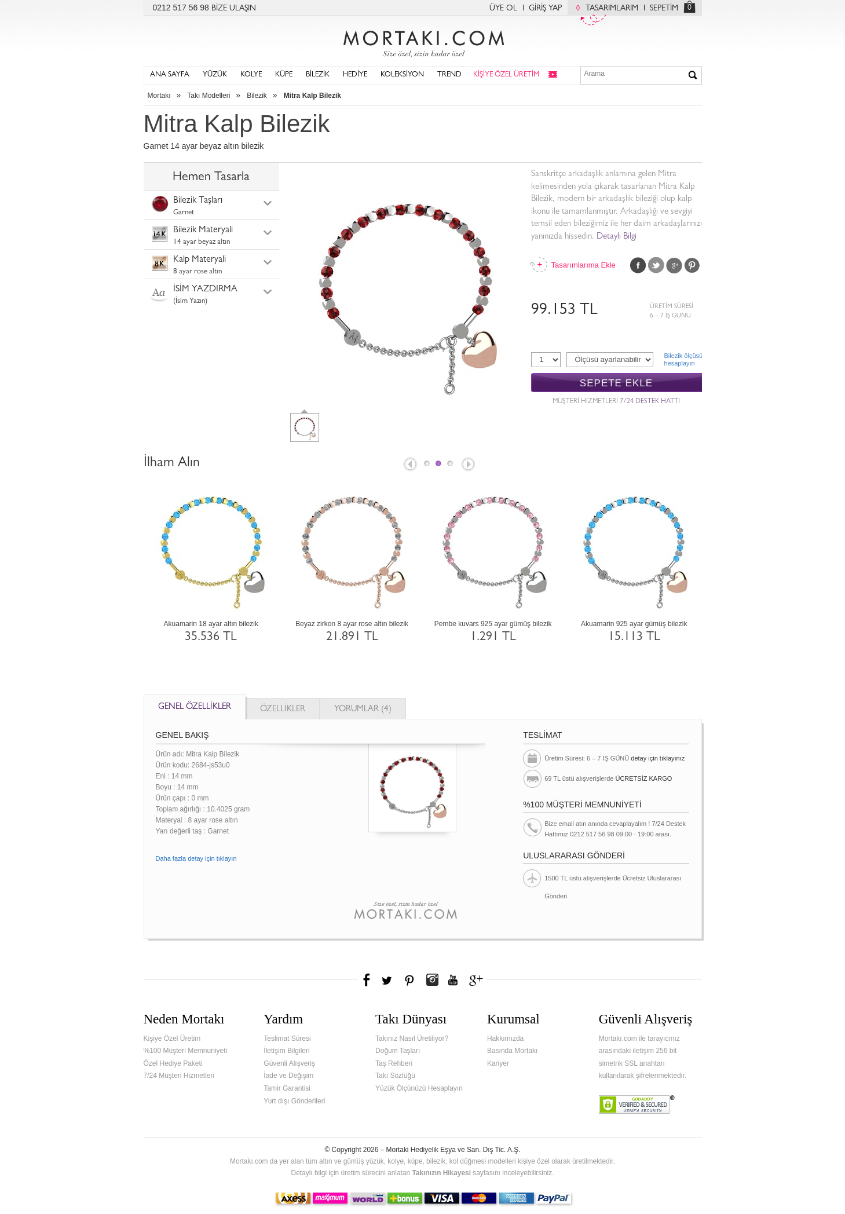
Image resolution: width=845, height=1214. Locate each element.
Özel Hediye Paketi (173, 1063)
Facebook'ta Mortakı (367, 980)
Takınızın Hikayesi (441, 1173)
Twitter (656, 265)
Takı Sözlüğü (395, 1076)
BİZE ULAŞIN (233, 9)
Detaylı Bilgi (617, 237)
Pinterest (692, 265)
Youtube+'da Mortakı (453, 980)
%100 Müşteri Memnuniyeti (186, 1051)
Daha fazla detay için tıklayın (196, 858)
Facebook (638, 265)
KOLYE (251, 75)
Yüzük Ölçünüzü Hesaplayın (419, 1088)
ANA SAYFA (169, 75)
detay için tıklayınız (658, 758)
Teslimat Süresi (287, 1038)
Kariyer (498, 1063)
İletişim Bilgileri (286, 1051)
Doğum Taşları (397, 1051)
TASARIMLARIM (604, 9)
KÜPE (283, 75)
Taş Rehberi (393, 1063)
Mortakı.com (423, 41)
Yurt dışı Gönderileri (294, 1101)
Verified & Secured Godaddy (637, 1104)
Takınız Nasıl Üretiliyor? (411, 1038)
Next (469, 465)
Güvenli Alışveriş (289, 1063)
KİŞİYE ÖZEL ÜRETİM (506, 75)
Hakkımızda (505, 1038)
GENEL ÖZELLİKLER (194, 707)
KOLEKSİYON (402, 75)
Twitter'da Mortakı (388, 980)
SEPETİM (664, 9)
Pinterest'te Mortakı (409, 980)
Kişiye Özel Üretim (172, 1038)
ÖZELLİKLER (282, 709)
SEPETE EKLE (616, 383)
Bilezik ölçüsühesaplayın (683, 359)
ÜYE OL (503, 9)
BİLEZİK (318, 75)
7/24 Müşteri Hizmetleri (179, 1076)
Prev (409, 465)
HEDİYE (355, 75)
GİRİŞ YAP (545, 9)
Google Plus (674, 265)
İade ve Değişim (288, 1076)
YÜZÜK (215, 75)
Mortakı (159, 96)
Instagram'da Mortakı (432, 980)
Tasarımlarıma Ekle (583, 265)
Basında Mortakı (512, 1051)
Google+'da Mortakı (478, 980)
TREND (449, 75)
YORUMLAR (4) (363, 709)
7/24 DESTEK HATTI (650, 401)
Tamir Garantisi (287, 1088)
